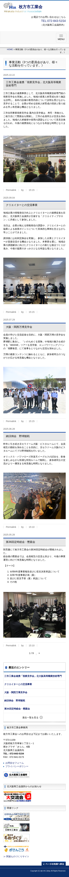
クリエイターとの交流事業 (18, 684)
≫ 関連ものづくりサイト (16, 856)
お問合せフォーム (14, 763)
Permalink (11, 190)
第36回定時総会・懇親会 (17, 708)
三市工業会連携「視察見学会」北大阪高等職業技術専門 (33, 676)
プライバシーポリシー (16, 766)
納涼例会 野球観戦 (14, 700)
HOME (10, 49)
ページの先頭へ (54, 863)
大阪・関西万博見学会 (15, 692)
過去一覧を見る (30, 717)
